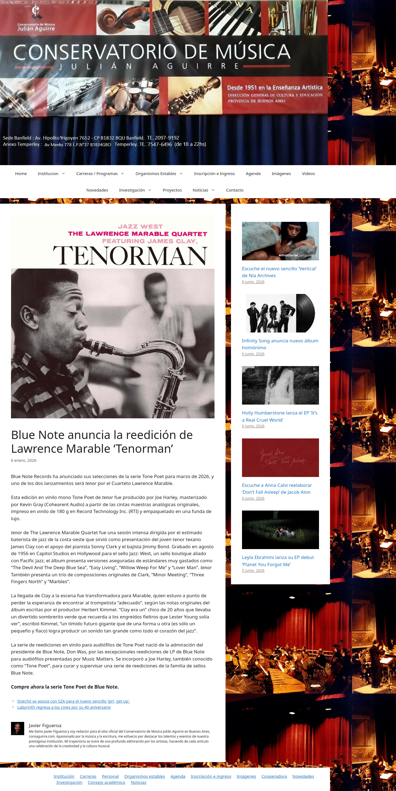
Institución (64, 776)
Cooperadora (274, 776)
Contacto (234, 190)
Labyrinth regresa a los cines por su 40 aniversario (64, 707)
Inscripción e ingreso (211, 776)
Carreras (88, 776)
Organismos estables (144, 776)
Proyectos (172, 190)
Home (21, 173)
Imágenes (281, 173)
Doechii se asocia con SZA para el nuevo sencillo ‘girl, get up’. (73, 701)
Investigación (138, 190)
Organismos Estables (162, 173)
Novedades (97, 190)
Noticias (207, 190)
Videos (308, 173)
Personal (110, 776)
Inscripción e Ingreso (214, 173)
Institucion (54, 173)
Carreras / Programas (103, 173)
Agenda (253, 173)
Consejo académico (106, 782)
